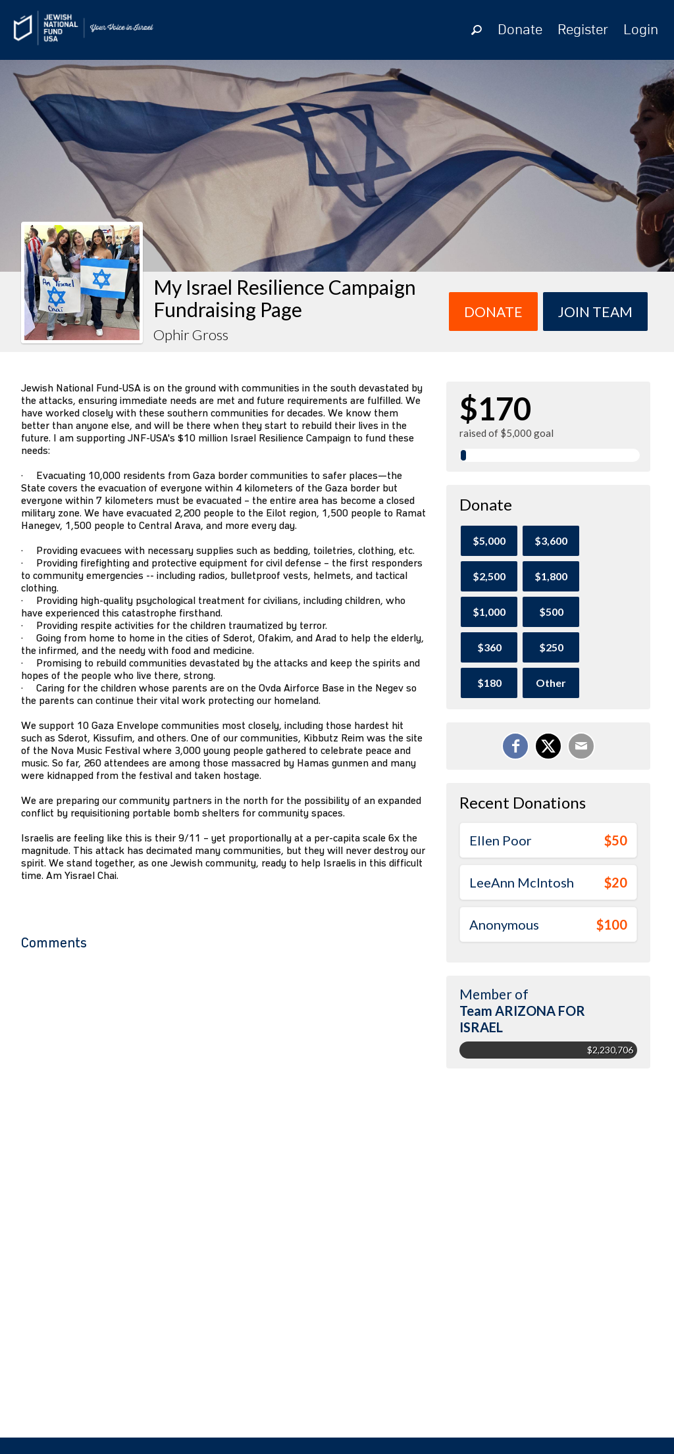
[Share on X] (548, 746)
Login (640, 30)
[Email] (581, 746)
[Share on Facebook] (515, 746)
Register (582, 30)
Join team (595, 311)
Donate (520, 30)
